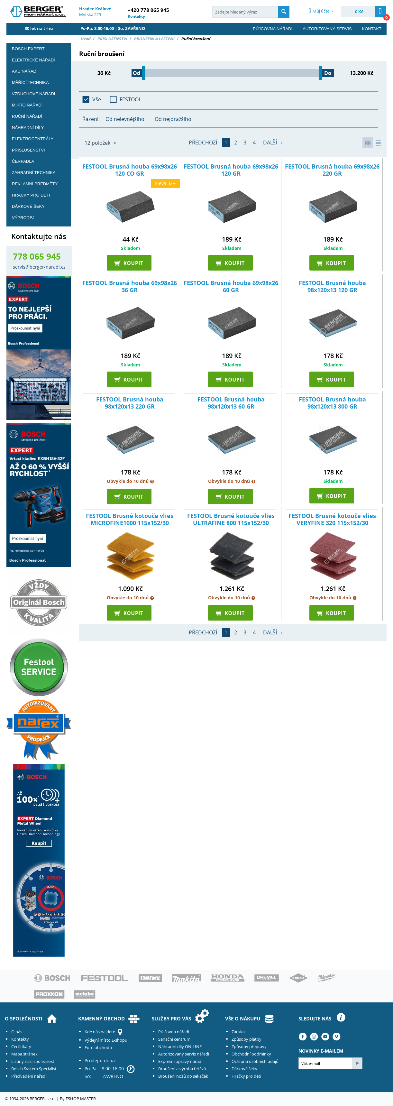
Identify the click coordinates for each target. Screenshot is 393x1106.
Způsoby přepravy (249, 1046)
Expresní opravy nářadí (180, 1061)
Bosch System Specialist (34, 1069)
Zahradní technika (34, 172)
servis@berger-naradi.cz (39, 267)
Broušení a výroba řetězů (182, 1069)
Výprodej (23, 217)
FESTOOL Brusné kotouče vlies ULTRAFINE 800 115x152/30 (231, 521)
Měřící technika (30, 82)
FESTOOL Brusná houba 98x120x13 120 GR (332, 288)
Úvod (85, 38)
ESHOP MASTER (81, 1098)
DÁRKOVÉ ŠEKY (28, 206)
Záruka (238, 1032)
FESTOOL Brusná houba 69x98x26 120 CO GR (129, 171)
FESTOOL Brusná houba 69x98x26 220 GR (332, 171)
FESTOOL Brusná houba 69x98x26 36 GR (129, 288)
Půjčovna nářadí (272, 28)
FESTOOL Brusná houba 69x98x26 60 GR (231, 288)
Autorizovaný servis (327, 28)
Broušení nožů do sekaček (183, 1076)
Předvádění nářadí (28, 1076)
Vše (96, 99)
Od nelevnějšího (124, 119)
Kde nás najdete (100, 1032)
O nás (16, 1032)
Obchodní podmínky (251, 1054)
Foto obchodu (98, 1047)
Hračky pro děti (31, 195)
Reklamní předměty (35, 183)
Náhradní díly (28, 127)
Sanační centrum (174, 1039)
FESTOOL (130, 99)
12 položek (100, 143)
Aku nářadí (24, 71)
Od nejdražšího (173, 119)
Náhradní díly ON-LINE (180, 1046)
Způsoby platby (246, 1039)
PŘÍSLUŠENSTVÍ (112, 38)
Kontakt (371, 28)
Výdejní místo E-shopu (106, 1040)
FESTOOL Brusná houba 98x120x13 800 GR (332, 404)
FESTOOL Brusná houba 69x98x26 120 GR (231, 171)
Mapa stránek (24, 1054)
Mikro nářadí (27, 105)
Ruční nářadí (27, 116)
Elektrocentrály (32, 138)
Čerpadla (23, 161)
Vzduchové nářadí (33, 93)
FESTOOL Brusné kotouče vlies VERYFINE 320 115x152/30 (332, 521)
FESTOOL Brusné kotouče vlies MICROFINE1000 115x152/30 (129, 521)
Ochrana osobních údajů (255, 1061)
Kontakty (20, 1039)
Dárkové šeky (244, 1069)
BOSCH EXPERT (28, 48)
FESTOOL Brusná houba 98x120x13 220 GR (129, 404)
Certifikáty (21, 1046)
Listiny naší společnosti (33, 1061)
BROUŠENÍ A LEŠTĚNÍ (154, 38)
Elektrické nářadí (33, 60)
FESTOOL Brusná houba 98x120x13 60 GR (231, 404)
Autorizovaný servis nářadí (183, 1054)
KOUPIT (130, 263)
